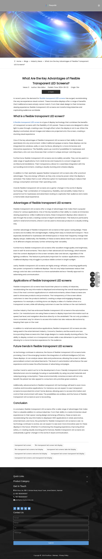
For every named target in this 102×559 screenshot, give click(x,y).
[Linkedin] (18, 508)
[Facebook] (14, 508)
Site (77, 87)
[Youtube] (25, 508)
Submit (51, 543)
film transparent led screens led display (29, 449)
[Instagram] (29, 508)
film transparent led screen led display (49, 445)
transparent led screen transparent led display (67, 454)
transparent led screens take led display (61, 449)
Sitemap (55, 555)
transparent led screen (23, 445)
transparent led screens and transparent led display (33, 458)
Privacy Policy (63, 555)
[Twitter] (22, 508)
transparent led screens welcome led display (31, 454)
